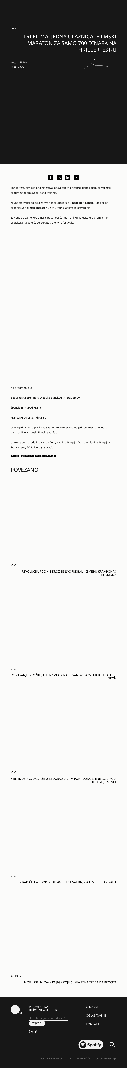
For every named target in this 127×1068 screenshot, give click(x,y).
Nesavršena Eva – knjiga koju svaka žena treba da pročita (70, 982)
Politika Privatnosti (52, 1058)
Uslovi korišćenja (106, 1058)
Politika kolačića (80, 1058)
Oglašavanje (96, 1015)
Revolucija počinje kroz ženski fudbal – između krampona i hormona (69, 573)
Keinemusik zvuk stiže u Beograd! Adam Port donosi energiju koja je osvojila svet (63, 780)
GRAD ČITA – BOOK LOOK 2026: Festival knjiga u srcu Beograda (68, 882)
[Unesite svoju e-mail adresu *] (48, 1018)
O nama (92, 1007)
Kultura (16, 976)
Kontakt (92, 1024)
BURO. (24, 62)
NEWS (13, 28)
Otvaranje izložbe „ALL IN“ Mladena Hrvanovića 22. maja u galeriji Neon (64, 676)
